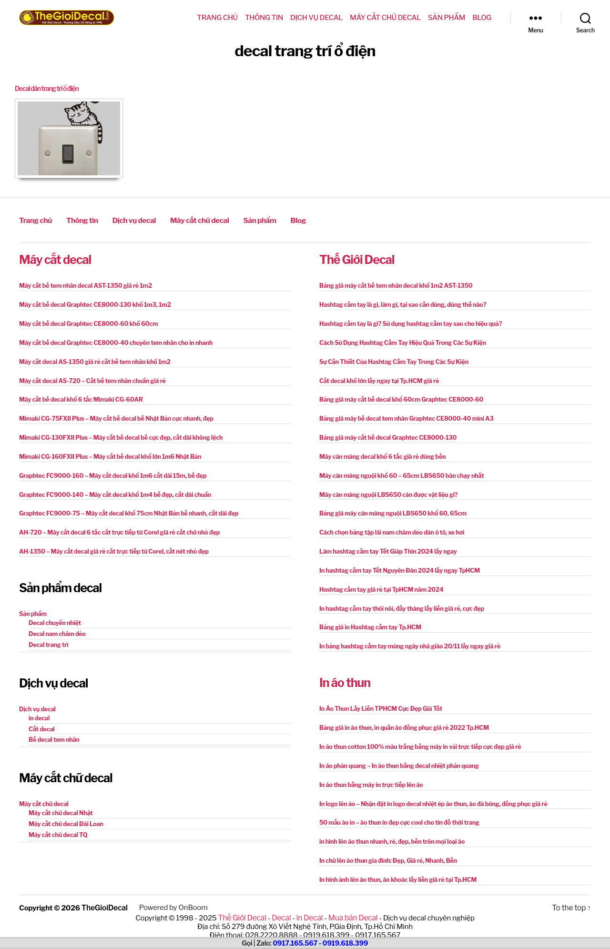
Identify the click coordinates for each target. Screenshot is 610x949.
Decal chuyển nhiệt (54, 614)
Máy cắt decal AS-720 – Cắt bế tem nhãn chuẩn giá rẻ (89, 376)
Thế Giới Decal (356, 258)
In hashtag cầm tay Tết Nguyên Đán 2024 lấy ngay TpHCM (396, 562)
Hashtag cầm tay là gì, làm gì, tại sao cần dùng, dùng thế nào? (398, 302)
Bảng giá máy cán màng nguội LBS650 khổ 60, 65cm (389, 506)
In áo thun (344, 673)
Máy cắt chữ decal (385, 17)
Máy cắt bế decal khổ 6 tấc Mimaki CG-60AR (78, 395)
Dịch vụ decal (316, 17)
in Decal (309, 903)
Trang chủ (217, 17)
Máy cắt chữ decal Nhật (59, 801)
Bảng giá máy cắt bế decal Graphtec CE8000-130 (384, 432)
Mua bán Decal (351, 903)
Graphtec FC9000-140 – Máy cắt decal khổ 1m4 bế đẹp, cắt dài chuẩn (111, 488)
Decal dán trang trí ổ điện (50, 88)
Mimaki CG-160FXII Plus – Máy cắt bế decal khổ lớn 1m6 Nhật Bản (106, 450)
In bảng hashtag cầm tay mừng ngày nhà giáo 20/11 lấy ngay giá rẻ (405, 636)
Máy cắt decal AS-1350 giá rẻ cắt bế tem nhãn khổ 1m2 (91, 358)
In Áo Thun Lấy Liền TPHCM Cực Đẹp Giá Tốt (378, 698)
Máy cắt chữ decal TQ (57, 822)
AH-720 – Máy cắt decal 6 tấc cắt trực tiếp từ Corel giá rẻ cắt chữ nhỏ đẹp (115, 525)
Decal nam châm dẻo (56, 624)
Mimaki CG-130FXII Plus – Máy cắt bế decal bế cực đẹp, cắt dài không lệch (116, 432)
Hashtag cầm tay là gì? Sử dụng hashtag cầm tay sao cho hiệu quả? (406, 320)
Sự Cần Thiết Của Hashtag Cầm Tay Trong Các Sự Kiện (390, 358)
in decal (39, 708)
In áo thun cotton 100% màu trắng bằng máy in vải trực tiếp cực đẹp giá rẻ (415, 735)
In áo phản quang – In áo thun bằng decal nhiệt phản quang (395, 754)
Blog (481, 17)
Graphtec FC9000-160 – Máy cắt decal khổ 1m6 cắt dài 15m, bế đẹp (108, 469)
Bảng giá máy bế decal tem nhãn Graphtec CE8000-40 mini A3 (402, 413)
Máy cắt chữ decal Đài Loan (64, 812)
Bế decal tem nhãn (53, 729)
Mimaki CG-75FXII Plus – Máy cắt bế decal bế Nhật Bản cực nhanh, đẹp (112, 413)
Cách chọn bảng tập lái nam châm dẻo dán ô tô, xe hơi (388, 525)
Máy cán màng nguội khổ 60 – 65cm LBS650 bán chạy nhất (398, 469)
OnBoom (191, 893)
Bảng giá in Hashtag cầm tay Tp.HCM (368, 618)
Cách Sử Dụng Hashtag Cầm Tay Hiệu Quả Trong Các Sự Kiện (398, 339)
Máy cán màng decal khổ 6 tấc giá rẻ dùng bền (379, 450)
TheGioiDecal (104, 893)
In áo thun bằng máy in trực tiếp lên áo (368, 773)
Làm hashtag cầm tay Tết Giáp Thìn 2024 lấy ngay (385, 543)
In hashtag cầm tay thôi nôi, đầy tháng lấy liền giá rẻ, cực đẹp (398, 599)
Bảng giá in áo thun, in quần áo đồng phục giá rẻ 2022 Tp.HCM (400, 717)
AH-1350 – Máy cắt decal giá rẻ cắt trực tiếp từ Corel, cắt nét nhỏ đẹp (109, 543)
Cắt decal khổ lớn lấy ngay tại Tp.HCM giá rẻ (376, 376)
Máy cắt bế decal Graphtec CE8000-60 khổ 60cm (85, 320)
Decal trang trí (48, 635)
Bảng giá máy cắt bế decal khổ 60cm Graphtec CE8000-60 (397, 395)
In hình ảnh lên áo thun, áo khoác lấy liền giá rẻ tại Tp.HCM (394, 865)
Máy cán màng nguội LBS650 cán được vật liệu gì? (385, 488)
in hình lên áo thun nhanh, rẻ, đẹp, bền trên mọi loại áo (388, 828)
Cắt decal (41, 718)
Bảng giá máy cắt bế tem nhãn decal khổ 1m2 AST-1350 (392, 283)
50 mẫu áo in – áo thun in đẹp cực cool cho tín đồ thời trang (395, 810)
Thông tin (264, 17)
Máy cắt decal (55, 258)
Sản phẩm (446, 17)
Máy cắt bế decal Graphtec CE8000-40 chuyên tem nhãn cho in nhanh (111, 339)
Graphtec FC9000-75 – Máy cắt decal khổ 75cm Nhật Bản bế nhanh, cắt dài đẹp (124, 506)
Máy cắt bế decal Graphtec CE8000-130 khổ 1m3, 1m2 (91, 302)
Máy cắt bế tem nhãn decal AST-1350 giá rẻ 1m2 (82, 283)
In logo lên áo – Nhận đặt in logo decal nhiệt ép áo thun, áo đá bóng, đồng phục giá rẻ (428, 791)
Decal (282, 903)
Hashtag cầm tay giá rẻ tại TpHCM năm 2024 (378, 581)
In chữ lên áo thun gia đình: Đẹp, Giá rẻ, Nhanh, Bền (385, 847)
